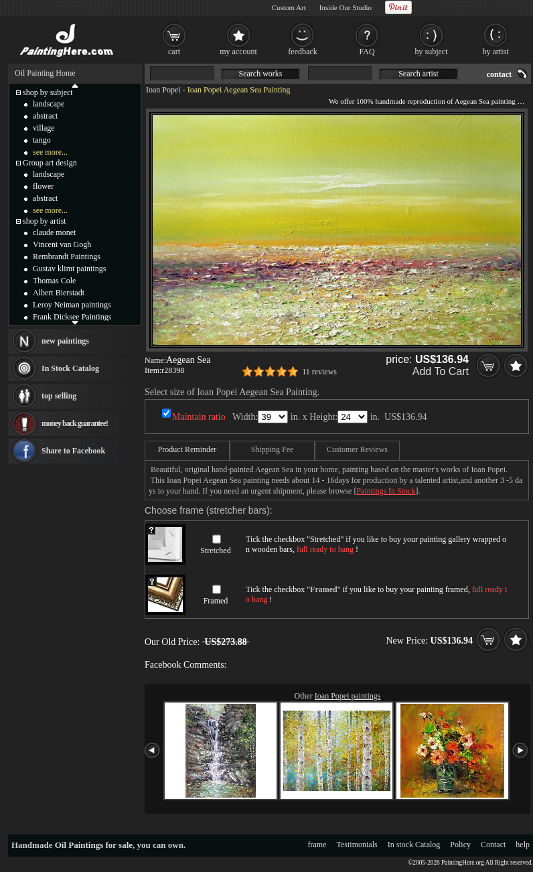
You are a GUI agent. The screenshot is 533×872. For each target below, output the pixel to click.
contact (499, 74)
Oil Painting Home (45, 73)
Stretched (215, 550)
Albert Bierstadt (58, 292)
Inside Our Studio (345, 7)
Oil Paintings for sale (94, 845)
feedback (302, 51)
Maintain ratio (199, 417)
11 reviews (319, 371)
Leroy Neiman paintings (72, 304)
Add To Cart (440, 371)
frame (317, 844)
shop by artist (44, 221)
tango (42, 140)
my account (238, 51)
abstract (45, 116)
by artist (496, 51)
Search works (261, 73)
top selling (59, 396)
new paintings (65, 341)
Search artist (418, 73)
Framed (216, 600)
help (523, 844)
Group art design (50, 162)
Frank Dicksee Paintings (72, 316)
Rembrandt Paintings (66, 256)
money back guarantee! (75, 423)
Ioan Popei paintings (348, 696)
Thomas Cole (54, 280)
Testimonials (357, 844)
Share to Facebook (73, 450)
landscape (48, 103)
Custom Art (289, 7)
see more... (50, 152)
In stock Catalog (414, 844)
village (44, 128)
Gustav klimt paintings (69, 268)
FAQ (366, 51)
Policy (460, 844)
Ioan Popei (163, 89)
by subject (431, 51)
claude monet (54, 232)
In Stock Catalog (70, 368)
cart (174, 51)
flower (43, 186)
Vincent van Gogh (62, 244)
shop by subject (48, 92)
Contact (493, 844)
